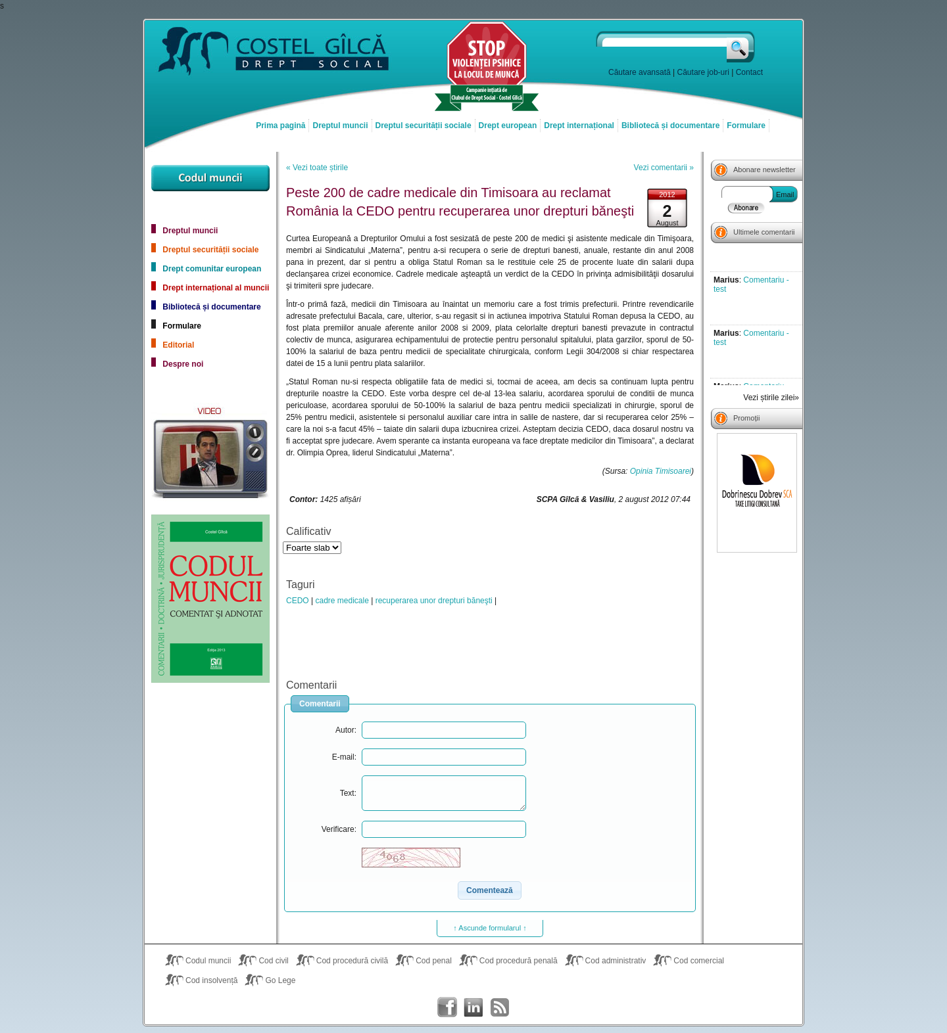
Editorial (178, 345)
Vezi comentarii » (664, 167)
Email (785, 194)
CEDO (297, 600)
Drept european (508, 125)
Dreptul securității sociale (424, 125)
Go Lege (280, 980)
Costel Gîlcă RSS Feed (499, 1007)
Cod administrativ (615, 960)
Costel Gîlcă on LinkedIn (473, 1007)
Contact (749, 72)
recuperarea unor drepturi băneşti (434, 600)
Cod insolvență (211, 980)
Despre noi (182, 364)
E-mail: (344, 757)
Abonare (746, 207)
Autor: (345, 730)
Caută (741, 46)
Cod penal (434, 960)
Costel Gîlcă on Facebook (447, 1007)
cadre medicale (341, 600)
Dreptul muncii (340, 125)
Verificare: (339, 829)
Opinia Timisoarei (660, 471)
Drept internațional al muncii (215, 287)
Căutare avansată (639, 72)
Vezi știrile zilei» (771, 397)
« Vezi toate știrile (317, 167)
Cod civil (273, 960)
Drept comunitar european (211, 268)
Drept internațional (579, 125)
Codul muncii (208, 960)
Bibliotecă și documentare (670, 125)
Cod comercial (698, 960)
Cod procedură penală (518, 960)
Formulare (746, 125)
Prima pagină (280, 125)
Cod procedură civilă (352, 960)
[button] (490, 890)
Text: (348, 793)
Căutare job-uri (703, 72)
